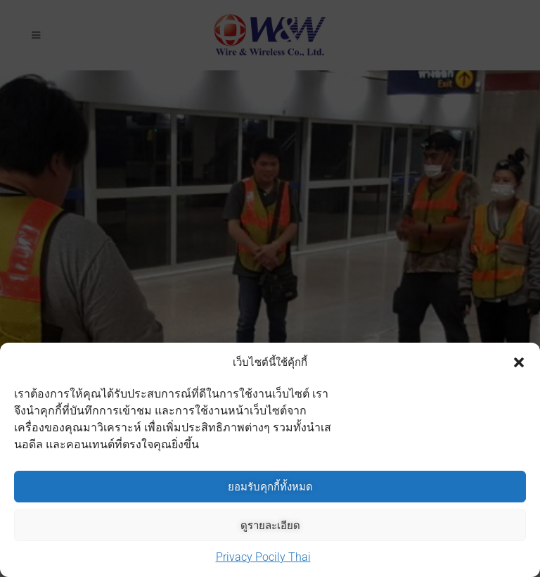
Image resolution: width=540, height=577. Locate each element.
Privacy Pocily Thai (263, 557)
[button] (519, 362)
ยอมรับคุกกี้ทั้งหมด (270, 487)
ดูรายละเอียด (270, 525)
